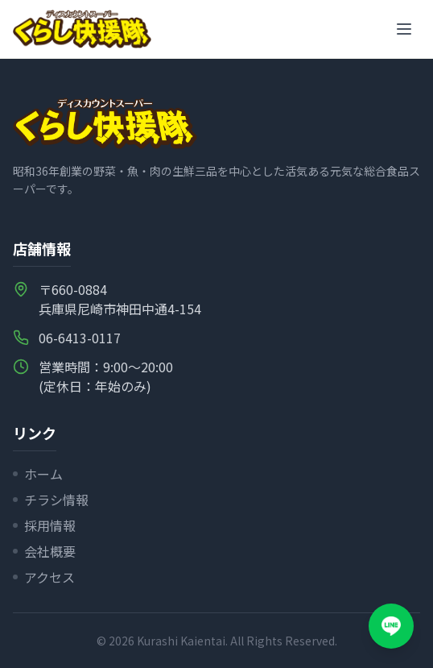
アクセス (44, 577)
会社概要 (44, 551)
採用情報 (44, 525)
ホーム (38, 473)
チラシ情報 (51, 499)
